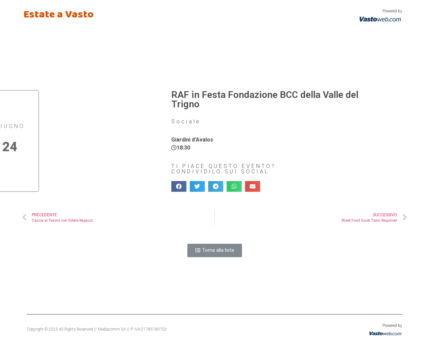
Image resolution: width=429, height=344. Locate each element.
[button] (214, 250)
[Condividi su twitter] (169, 186)
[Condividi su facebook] (150, 186)
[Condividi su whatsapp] (205, 186)
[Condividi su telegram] (187, 186)
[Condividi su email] (224, 186)
